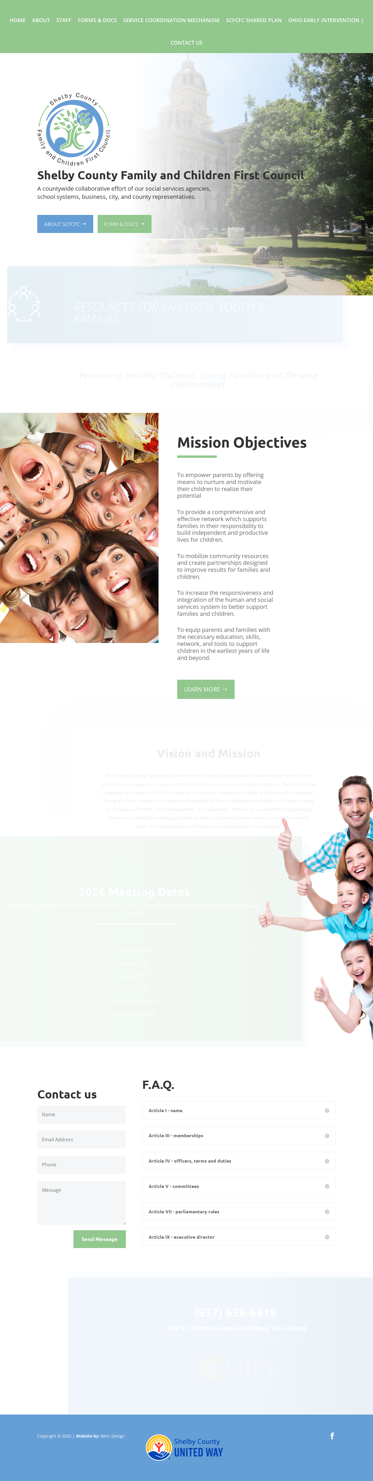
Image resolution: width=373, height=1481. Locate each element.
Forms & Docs (97, 20)
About (41, 20)
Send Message (100, 1238)
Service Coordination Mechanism (171, 20)
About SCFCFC (62, 223)
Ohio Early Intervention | (326, 20)
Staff (63, 20)
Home (18, 20)
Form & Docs (121, 223)
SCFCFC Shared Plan (254, 20)
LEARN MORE (202, 689)
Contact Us (186, 42)
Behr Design (113, 1436)
